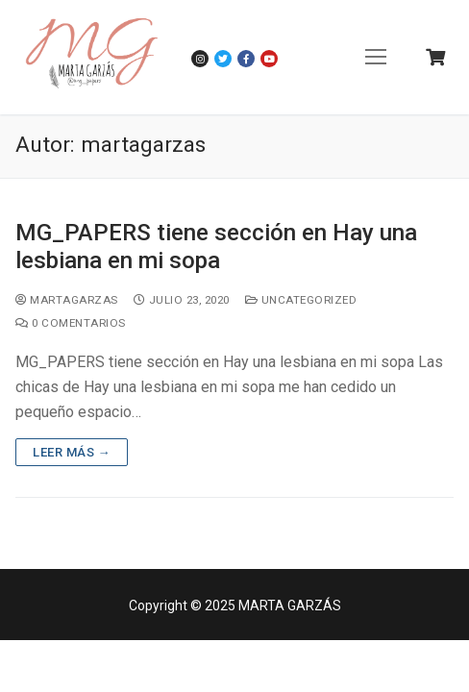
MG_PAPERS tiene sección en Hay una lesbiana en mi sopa (216, 246)
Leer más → (72, 452)
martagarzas (66, 300)
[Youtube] (269, 58)
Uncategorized (301, 300)
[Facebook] (246, 58)
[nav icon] (376, 57)
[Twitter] (223, 58)
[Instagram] (200, 58)
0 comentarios (70, 323)
